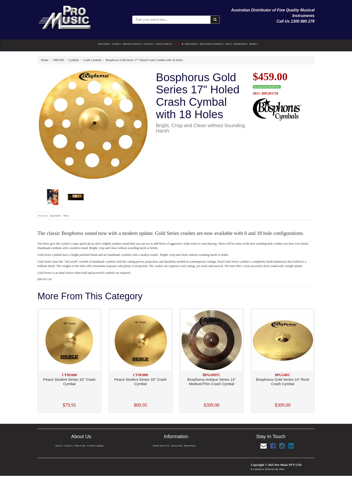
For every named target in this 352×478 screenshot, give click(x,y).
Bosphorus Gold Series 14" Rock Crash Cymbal (282, 381)
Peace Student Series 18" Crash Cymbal (140, 381)
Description (42, 216)
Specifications (55, 216)
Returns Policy (190, 446)
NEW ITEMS (104, 44)
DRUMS (178, 44)
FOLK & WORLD (164, 44)
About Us (58, 446)
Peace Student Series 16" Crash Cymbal (69, 381)
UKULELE (149, 44)
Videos (66, 216)
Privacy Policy (177, 446)
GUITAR (116, 44)
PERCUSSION (192, 44)
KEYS (228, 44)
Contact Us (68, 446)
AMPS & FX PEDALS (132, 44)
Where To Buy (80, 446)
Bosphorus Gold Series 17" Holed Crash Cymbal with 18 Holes (144, 60)
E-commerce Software (263, 469)
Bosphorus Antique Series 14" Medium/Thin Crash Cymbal (211, 381)
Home (45, 60)
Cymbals (73, 60)
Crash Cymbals (92, 60)
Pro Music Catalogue (96, 446)
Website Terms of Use (161, 446)
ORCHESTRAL (241, 44)
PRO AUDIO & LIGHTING (212, 44)
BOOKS (253, 44)
